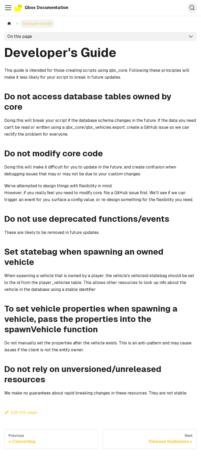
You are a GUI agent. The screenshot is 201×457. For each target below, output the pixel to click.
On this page (19, 36)
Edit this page (20, 412)
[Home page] (9, 24)
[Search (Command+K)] (192, 7)
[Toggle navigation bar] (8, 8)
